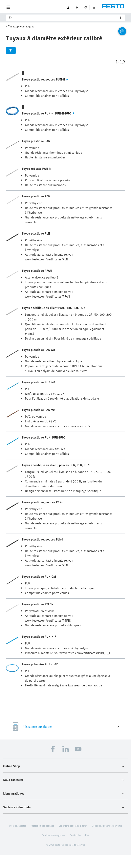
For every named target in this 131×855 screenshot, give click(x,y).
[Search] (66, 18)
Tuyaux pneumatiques (21, 26)
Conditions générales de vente (107, 825)
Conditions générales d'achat (73, 825)
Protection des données (42, 825)
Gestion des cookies (79, 835)
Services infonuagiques (53, 835)
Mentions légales (17, 825)
